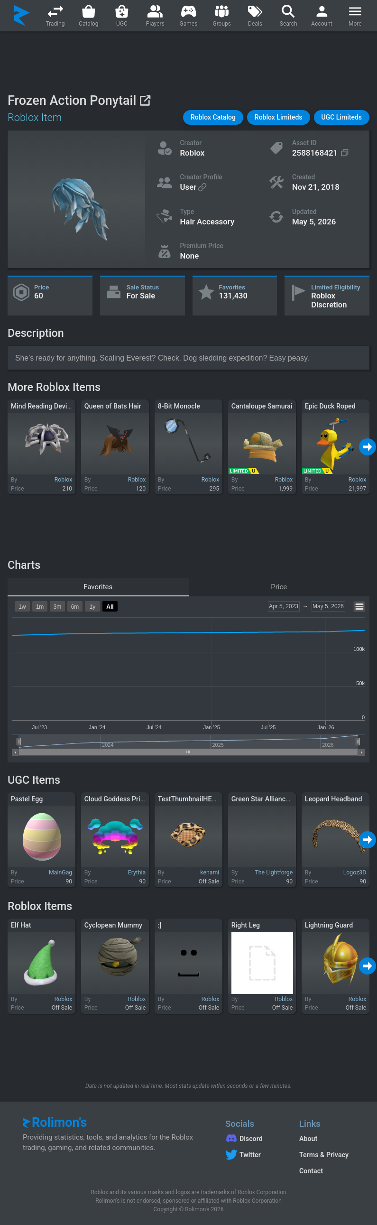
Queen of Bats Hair (112, 406)
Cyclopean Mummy (113, 925)
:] (160, 925)
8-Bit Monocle (179, 406)
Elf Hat (21, 925)
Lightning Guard (329, 925)
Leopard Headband (333, 799)
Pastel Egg (27, 799)
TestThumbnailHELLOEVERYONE (207, 799)
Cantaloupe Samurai (262, 406)
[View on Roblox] (144, 100)
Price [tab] (279, 587)
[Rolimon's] (22, 15)
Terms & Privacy (324, 1155)
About (308, 1138)
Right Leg (245, 925)
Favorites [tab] (97, 587)
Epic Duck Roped (330, 406)
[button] (213, 117)
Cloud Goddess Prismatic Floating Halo (143, 799)
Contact (311, 1171)
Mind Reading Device (42, 406)
